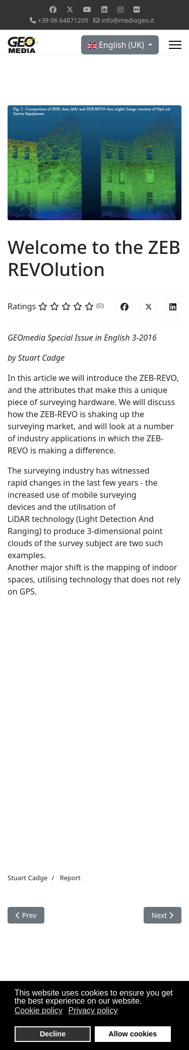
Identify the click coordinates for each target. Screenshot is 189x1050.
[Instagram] (120, 9)
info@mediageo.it (127, 20)
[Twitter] (70, 9)
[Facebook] (52, 9)
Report (70, 877)
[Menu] (175, 45)
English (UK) (117, 44)
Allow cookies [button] (132, 1034)
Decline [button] (53, 1034)
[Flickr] (137, 9)
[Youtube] (87, 9)
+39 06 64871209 (63, 20)
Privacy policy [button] (93, 1010)
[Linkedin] (104, 9)
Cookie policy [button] (38, 1010)
